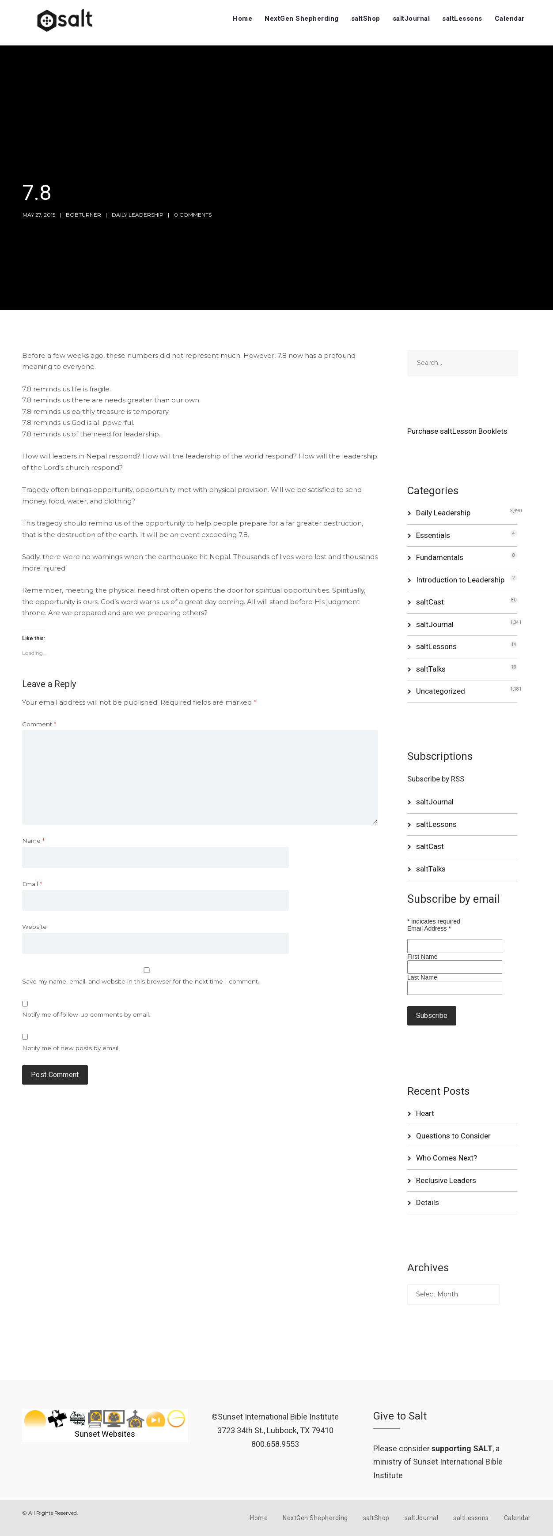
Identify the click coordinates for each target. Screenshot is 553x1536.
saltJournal (411, 19)
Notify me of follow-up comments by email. (86, 1014)
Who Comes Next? (446, 1157)
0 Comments (193, 214)
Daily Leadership (137, 214)
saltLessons (462, 19)
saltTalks (431, 669)
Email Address (429, 928)
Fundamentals (439, 557)
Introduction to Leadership (460, 579)
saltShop (365, 19)
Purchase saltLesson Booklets (457, 431)
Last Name (422, 977)
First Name (422, 956)
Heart (425, 1113)
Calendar (510, 19)
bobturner (83, 214)
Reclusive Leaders (446, 1180)
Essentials (433, 535)
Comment (39, 724)
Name (33, 840)
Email (32, 883)
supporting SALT (462, 1448)
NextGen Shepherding (302, 19)
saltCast (430, 601)
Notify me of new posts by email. (71, 1048)
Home (242, 19)
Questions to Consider (453, 1135)
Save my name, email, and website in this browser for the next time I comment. (140, 981)
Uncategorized (440, 691)
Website (34, 926)
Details (427, 1202)
